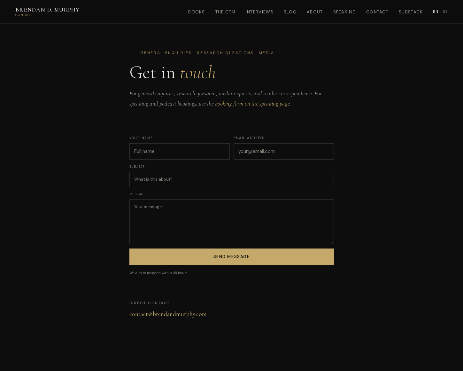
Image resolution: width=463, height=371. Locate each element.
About (315, 12)
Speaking (344, 12)
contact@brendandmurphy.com (168, 314)
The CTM (225, 12)
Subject (137, 167)
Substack (411, 12)
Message (137, 194)
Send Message (231, 256)
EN (435, 11)
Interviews (260, 12)
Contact (377, 12)
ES (445, 11)
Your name (141, 138)
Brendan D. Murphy (47, 9)
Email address (249, 138)
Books (196, 12)
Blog (290, 12)
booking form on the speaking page (252, 104)
